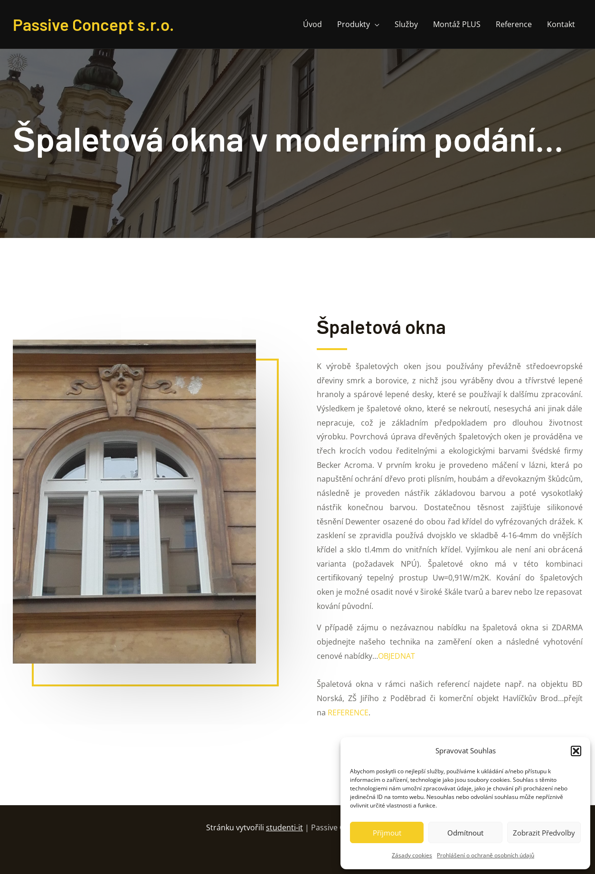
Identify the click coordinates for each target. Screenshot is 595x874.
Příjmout (387, 832)
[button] (576, 751)
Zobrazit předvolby (544, 832)
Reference (514, 24)
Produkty (353, 24)
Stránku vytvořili (255, 827)
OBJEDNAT (396, 656)
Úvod (312, 24)
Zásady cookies (412, 855)
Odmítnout (465, 832)
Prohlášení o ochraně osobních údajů (485, 855)
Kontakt (561, 24)
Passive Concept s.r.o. (93, 24)
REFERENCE (348, 712)
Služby (406, 24)
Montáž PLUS (457, 24)
